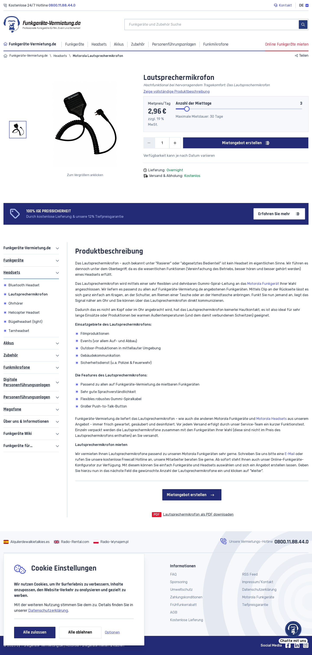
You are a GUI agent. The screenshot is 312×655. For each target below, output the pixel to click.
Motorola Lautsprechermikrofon (98, 56)
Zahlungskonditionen (186, 597)
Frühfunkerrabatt (183, 605)
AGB (173, 612)
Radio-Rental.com (75, 542)
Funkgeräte (13, 260)
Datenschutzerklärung (48, 610)
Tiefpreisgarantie (255, 605)
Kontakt (283, 5)
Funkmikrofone (16, 367)
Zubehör (10, 355)
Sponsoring (178, 582)
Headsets (60, 56)
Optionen (112, 632)
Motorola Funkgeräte (258, 597)
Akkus (8, 343)
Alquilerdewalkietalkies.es (30, 542)
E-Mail (290, 454)
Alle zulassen (34, 632)
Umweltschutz (181, 589)
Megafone (12, 409)
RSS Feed (250, 574)
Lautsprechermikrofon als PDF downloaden (198, 514)
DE (304, 5)
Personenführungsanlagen (26, 397)
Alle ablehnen (80, 632)
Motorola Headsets (271, 419)
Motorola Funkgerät (263, 284)
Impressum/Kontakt (257, 582)
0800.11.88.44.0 (292, 541)
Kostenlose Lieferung (186, 620)
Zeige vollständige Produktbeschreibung (176, 91)
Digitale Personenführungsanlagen (26, 382)
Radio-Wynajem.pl (114, 542)
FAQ (173, 574)
